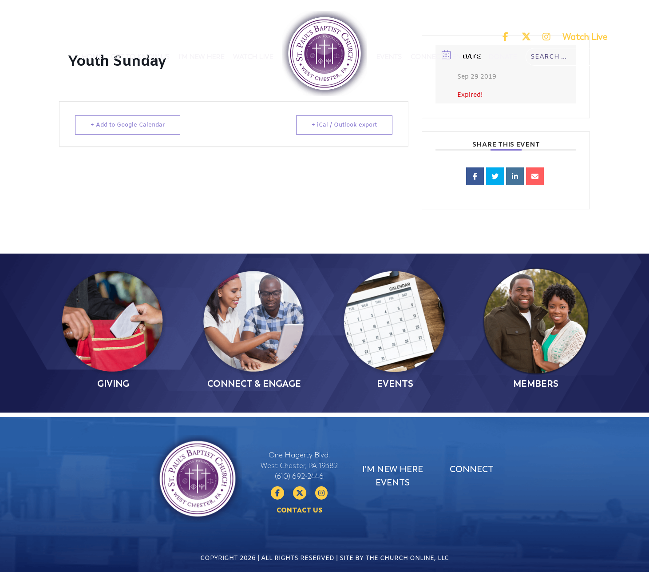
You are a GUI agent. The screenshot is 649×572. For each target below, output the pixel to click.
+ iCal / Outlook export (344, 125)
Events (389, 57)
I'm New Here (201, 57)
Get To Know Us (140, 57)
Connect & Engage (445, 57)
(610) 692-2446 (299, 494)
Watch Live (584, 37)
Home (91, 57)
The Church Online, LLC (407, 563)
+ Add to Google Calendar (128, 125)
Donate (502, 57)
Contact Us (299, 528)
